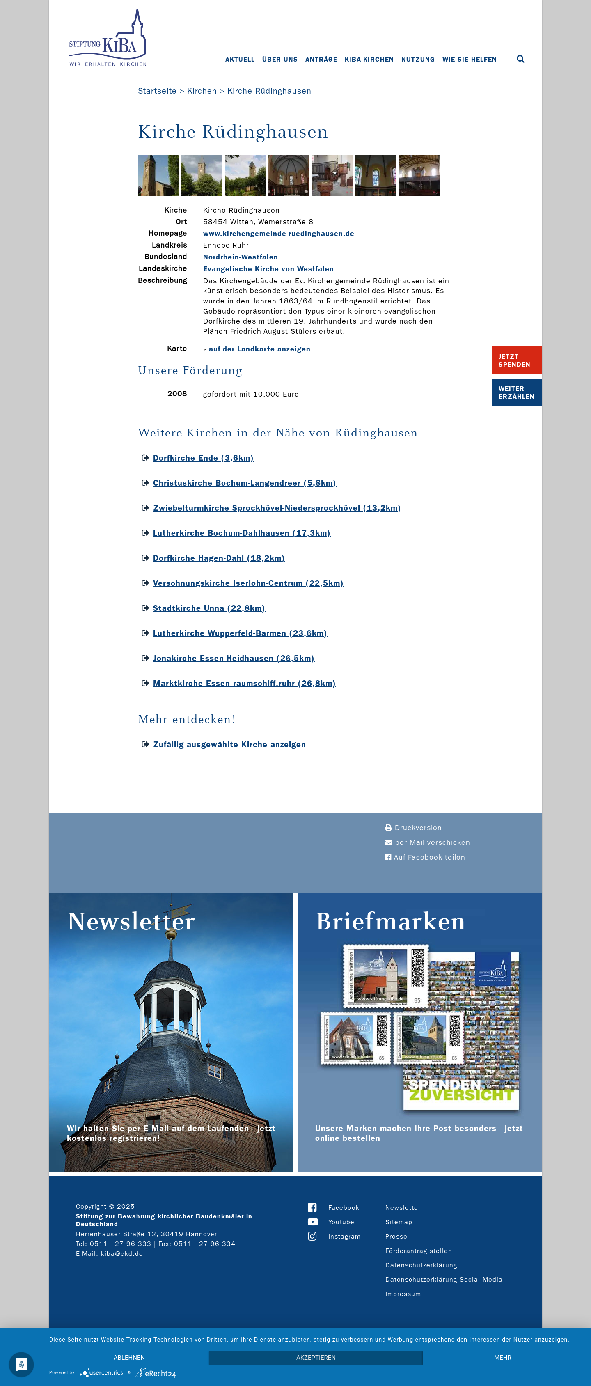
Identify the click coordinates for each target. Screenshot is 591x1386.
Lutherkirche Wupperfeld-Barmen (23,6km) (240, 633)
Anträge (321, 59)
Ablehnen (129, 1357)
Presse (396, 1236)
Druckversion (413, 828)
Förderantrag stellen (418, 1251)
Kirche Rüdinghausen (269, 91)
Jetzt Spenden (515, 360)
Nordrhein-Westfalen (240, 257)
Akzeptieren (316, 1357)
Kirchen (202, 91)
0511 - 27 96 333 (120, 1244)
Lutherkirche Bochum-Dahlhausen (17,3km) (242, 533)
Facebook (344, 1208)
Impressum (403, 1294)
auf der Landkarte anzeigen (260, 348)
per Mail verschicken (427, 842)
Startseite (157, 91)
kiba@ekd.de (122, 1253)
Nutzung (418, 59)
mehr (502, 1357)
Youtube (341, 1222)
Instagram (344, 1236)
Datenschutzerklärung (421, 1265)
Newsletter (403, 1208)
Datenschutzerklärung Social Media (444, 1279)
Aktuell (240, 59)
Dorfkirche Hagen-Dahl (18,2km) (219, 558)
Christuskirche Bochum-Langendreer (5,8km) (245, 483)
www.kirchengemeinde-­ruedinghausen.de (279, 233)
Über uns (280, 59)
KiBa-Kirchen (369, 59)
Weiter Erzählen (517, 392)
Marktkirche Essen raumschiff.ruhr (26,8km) (244, 683)
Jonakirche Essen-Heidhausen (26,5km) (234, 658)
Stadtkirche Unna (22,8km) (209, 608)
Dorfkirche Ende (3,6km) (203, 458)
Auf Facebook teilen (425, 857)
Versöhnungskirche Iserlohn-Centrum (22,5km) (248, 583)
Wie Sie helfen (469, 59)
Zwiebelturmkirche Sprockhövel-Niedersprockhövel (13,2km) (277, 508)
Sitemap (398, 1222)
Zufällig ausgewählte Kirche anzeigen (229, 744)
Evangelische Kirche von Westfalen (268, 268)
